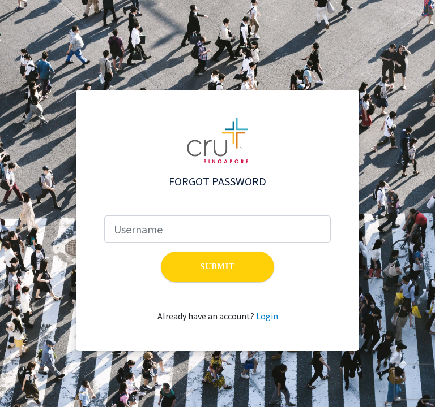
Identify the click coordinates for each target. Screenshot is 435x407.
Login (267, 316)
